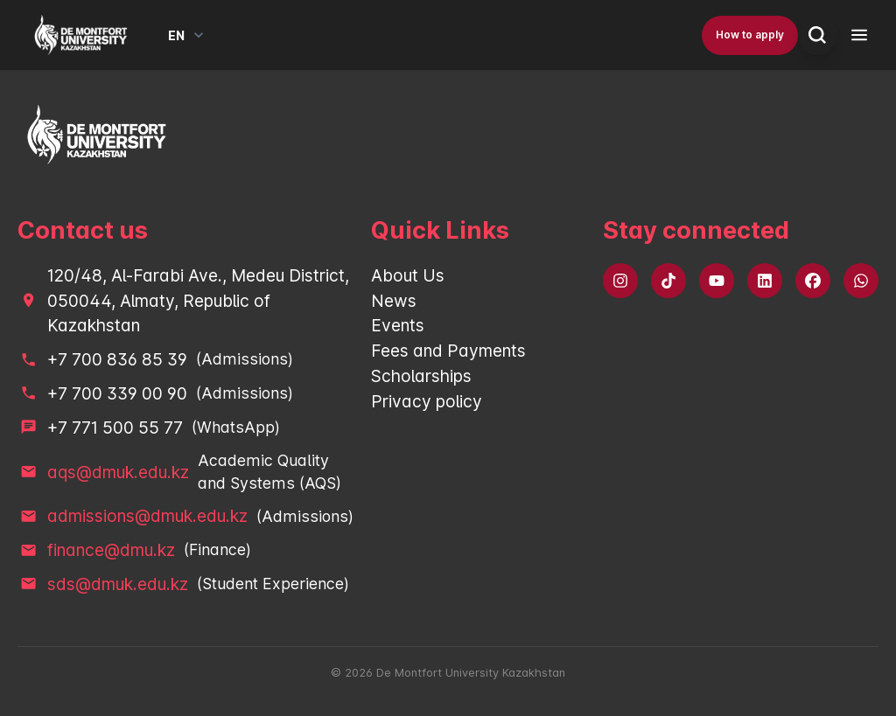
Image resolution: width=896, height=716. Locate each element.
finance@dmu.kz (111, 549)
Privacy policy (426, 401)
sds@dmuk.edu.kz (117, 583)
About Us (407, 275)
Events (397, 325)
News (393, 300)
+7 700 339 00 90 (117, 393)
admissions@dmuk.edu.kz (147, 515)
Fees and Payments (448, 350)
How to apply (750, 34)
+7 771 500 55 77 (115, 427)
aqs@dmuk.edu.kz (118, 472)
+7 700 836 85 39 (117, 359)
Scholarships (421, 375)
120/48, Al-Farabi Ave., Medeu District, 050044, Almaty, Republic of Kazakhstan (198, 301)
